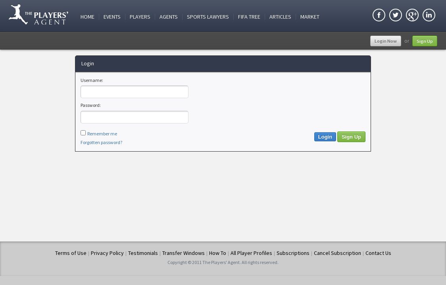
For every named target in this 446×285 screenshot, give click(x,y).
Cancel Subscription (337, 252)
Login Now (386, 41)
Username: (92, 80)
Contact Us (378, 252)
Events (112, 17)
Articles (280, 17)
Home (87, 17)
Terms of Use (71, 252)
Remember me (102, 134)
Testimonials (143, 252)
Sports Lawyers (208, 17)
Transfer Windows (183, 252)
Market (309, 17)
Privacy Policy (107, 252)
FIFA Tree (249, 17)
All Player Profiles (251, 252)
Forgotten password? (101, 142)
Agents (169, 17)
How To (217, 252)
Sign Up (425, 41)
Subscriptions (293, 252)
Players (140, 17)
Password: (91, 105)
